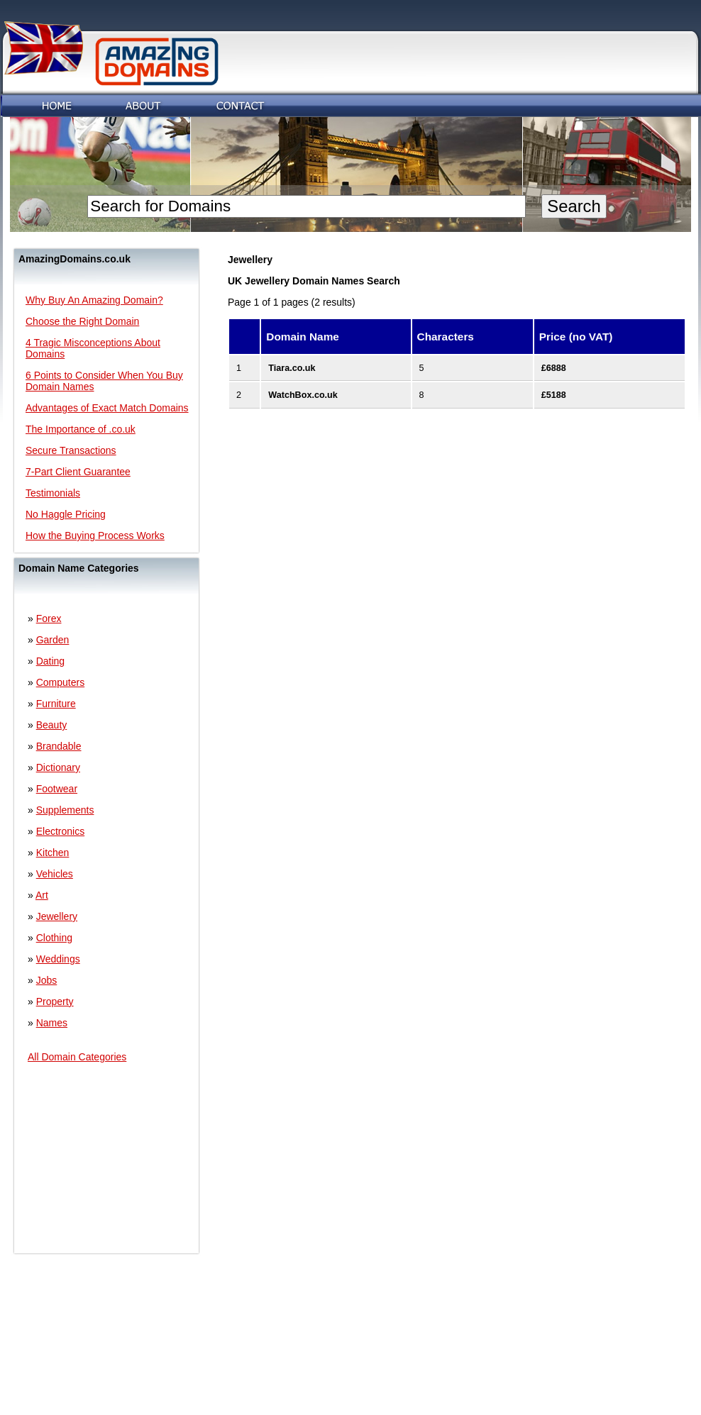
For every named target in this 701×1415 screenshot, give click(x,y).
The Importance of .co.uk (81, 429)
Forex (49, 618)
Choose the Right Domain (82, 321)
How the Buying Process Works (95, 535)
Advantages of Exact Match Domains (107, 408)
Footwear (56, 788)
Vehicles (54, 873)
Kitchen (53, 852)
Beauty (51, 725)
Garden (53, 639)
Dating (50, 661)
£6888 (553, 368)
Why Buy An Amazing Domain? (94, 300)
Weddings (58, 959)
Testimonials (53, 493)
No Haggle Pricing (66, 514)
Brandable (59, 746)
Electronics (60, 831)
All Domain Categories (77, 1056)
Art (41, 895)
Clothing (54, 937)
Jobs (46, 980)
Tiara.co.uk (291, 368)
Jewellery (56, 916)
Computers (60, 682)
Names (51, 1022)
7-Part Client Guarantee (78, 471)
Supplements (65, 810)
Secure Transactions (71, 450)
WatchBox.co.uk (303, 395)
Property (55, 1001)
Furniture (56, 703)
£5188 (553, 395)
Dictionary (58, 767)
